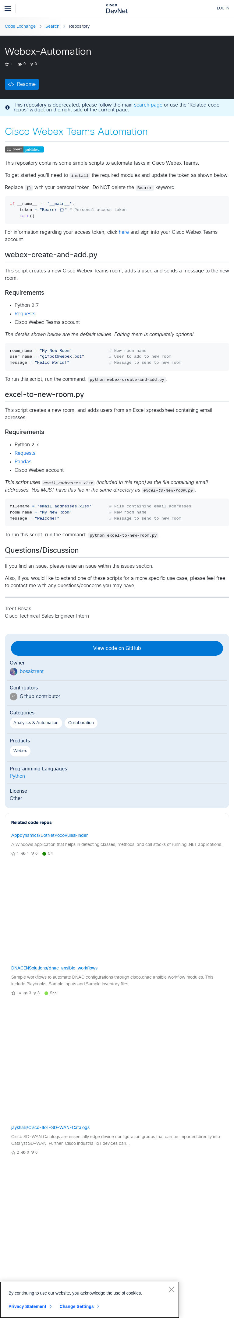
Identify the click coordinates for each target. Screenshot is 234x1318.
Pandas (23, 461)
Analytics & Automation (35, 723)
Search (52, 26)
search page (148, 105)
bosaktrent (32, 671)
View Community (117, 1072)
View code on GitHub (117, 648)
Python (17, 776)
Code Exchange (20, 26)
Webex (20, 751)
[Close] (171, 1289)
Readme (26, 84)
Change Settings (76, 1306)
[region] (89, 1299)
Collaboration (81, 723)
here (124, 232)
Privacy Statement (27, 1306)
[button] (137, 1072)
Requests (25, 313)
